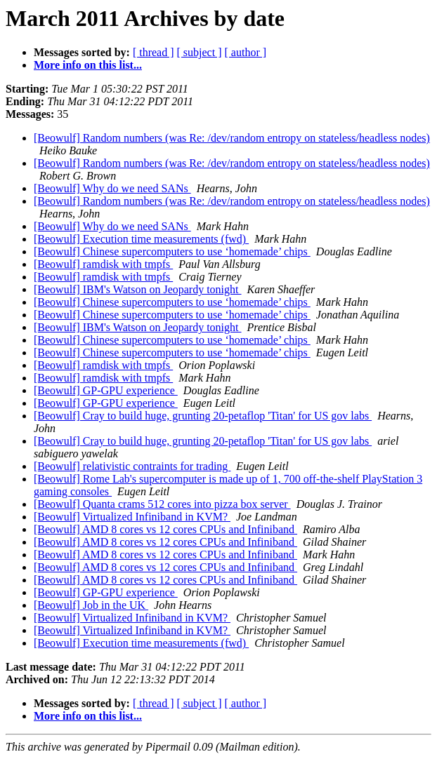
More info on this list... (88, 65)
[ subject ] (199, 52)
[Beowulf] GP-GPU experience (106, 390)
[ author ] (246, 52)
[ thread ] (153, 52)
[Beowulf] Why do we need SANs (112, 188)
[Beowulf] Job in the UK (91, 605)
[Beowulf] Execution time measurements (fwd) (141, 239)
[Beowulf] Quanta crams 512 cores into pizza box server (162, 504)
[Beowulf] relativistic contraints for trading (132, 466)
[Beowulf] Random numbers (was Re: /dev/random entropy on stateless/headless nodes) (232, 138)
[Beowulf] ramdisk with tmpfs (103, 264)
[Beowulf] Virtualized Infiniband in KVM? (132, 517)
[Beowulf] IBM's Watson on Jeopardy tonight (138, 289)
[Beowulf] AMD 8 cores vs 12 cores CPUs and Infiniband (165, 529)
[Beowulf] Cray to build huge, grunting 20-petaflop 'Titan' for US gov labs (203, 416)
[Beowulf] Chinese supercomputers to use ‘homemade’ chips (172, 251)
